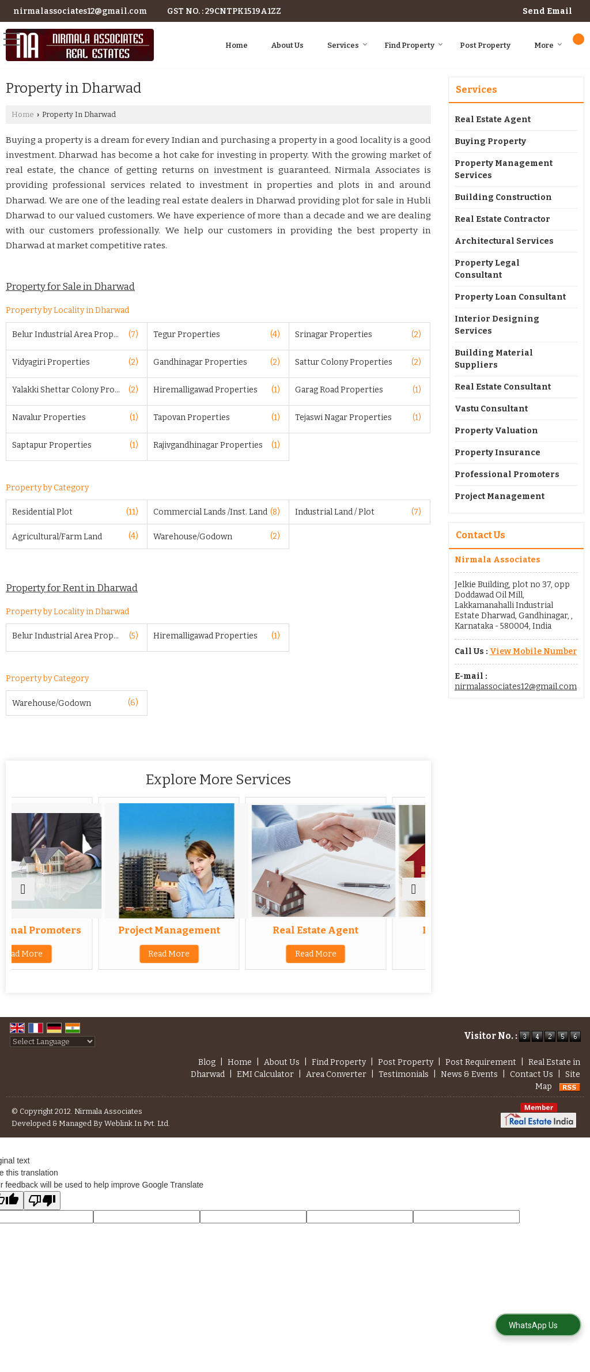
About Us (287, 45)
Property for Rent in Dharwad (72, 588)
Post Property (485, 45)
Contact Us (531, 1074)
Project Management (219, 930)
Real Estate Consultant (503, 387)
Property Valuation (496, 431)
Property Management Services (504, 169)
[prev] (23, 889)
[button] (533, 651)
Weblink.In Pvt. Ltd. (137, 1123)
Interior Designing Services (497, 325)
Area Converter (336, 1074)
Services (347, 45)
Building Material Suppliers (494, 359)
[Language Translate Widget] (52, 1041)
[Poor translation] (42, 1200)
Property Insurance (497, 453)
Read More (78, 965)
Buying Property (490, 141)
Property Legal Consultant (487, 269)
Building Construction (503, 197)
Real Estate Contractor (502, 219)
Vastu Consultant (491, 409)
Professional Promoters (79, 935)
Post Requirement (480, 1062)
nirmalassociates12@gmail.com (80, 11)
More (548, 45)
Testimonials (404, 1074)
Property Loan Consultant (510, 297)
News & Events (469, 1074)
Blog (206, 1062)
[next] (413, 889)
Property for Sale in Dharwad (70, 286)
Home (236, 45)
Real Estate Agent (358, 930)
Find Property (413, 45)
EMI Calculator (265, 1074)
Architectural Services (504, 241)
